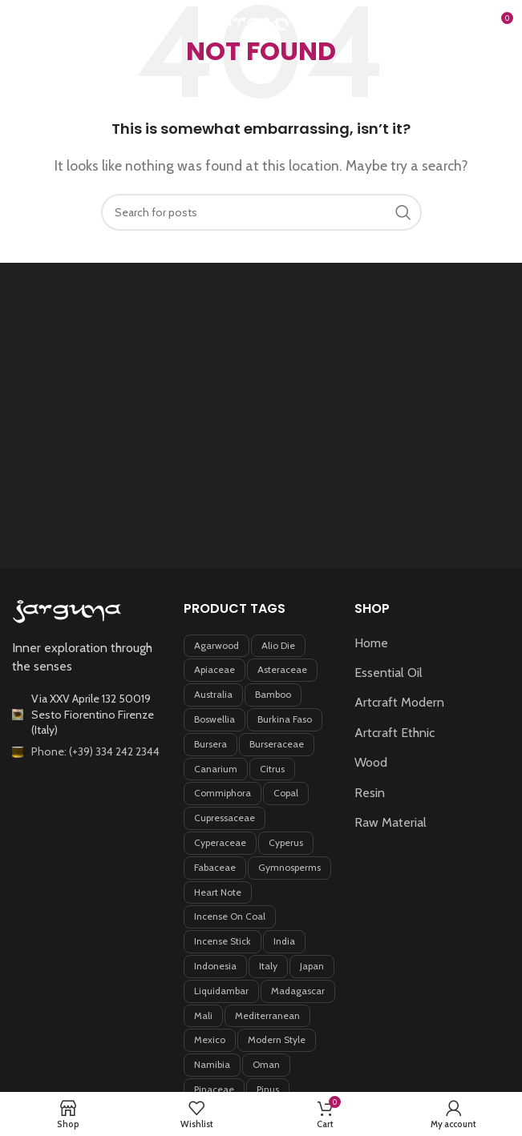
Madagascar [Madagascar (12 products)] (298, 991)
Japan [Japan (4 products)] (312, 966)
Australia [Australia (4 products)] (213, 694)
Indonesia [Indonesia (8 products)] (215, 966)
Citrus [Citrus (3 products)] (272, 769)
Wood (370, 762)
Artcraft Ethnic (394, 732)
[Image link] (67, 610)
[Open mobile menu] (38, 24)
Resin (369, 792)
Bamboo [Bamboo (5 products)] (273, 694)
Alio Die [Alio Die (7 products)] (278, 645)
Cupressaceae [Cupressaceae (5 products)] (224, 818)
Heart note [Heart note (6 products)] (217, 892)
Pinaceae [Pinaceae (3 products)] (214, 1089)
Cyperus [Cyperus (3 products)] (286, 842)
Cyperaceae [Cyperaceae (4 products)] (220, 842)
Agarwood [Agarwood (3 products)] (216, 645)
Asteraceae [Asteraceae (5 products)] (282, 669)
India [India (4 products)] (284, 941)
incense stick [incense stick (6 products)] (222, 941)
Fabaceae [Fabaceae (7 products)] (215, 867)
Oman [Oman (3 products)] (266, 1064)
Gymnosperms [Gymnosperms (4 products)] (289, 867)
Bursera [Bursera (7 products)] (210, 744)
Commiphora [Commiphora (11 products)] (222, 793)
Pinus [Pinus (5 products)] (268, 1089)
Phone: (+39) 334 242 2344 (95, 751)
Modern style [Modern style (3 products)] (277, 1039)
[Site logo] (261, 22)
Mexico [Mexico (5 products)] (209, 1039)
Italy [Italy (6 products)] (268, 966)
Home (371, 643)
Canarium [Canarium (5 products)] (215, 769)
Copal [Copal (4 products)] (285, 793)
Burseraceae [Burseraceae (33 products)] (276, 744)
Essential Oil (388, 672)
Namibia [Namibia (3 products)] (212, 1064)
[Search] (466, 24)
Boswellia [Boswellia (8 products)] (214, 719)
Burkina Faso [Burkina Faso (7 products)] (284, 719)
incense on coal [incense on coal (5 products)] (229, 916)
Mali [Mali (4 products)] (203, 1015)
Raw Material (390, 822)
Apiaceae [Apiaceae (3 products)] (214, 669)
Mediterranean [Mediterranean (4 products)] (267, 1015)
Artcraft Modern (399, 702)
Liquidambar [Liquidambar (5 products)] (221, 991)
